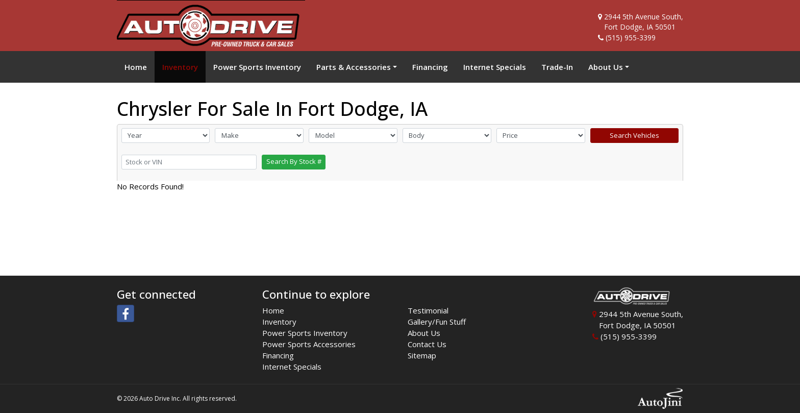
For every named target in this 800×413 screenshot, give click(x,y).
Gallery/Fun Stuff (437, 322)
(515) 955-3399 (631, 37)
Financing (278, 355)
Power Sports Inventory (304, 333)
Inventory (279, 322)
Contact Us (427, 344)
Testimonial (428, 310)
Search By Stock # (293, 161)
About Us (424, 333)
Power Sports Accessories (309, 344)
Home (273, 310)
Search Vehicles (634, 135)
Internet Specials (291, 366)
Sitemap (422, 355)
